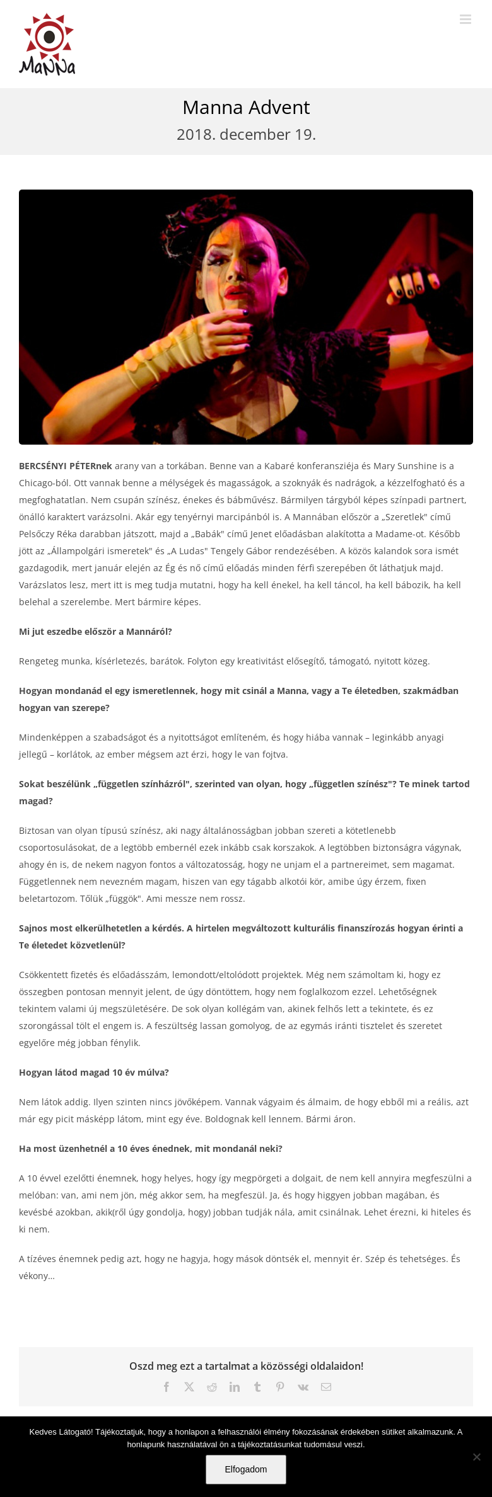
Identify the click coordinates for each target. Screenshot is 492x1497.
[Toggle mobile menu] (466, 19)
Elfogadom (246, 1469)
